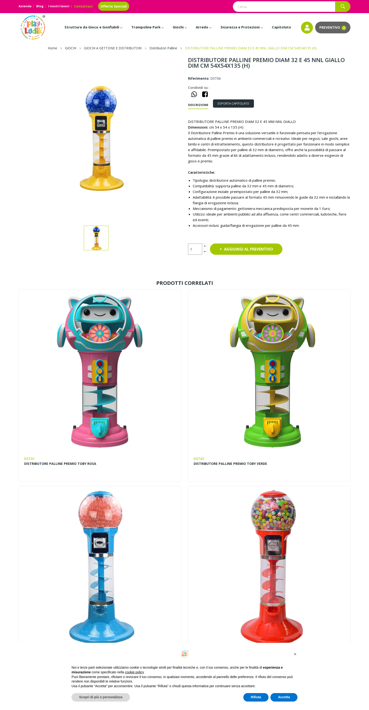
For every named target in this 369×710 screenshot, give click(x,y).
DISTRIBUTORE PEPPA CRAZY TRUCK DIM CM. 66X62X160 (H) (223, 502)
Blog (40, 6)
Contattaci (83, 6)
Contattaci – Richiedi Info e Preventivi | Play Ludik (169, 572)
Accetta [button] (284, 697)
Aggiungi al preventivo (251, 249)
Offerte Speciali (113, 6)
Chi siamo (139, 564)
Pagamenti (309, 572)
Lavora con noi (144, 588)
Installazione (310, 588)
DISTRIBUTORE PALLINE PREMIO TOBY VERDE (140, 381)
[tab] (235, 103)
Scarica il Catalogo (315, 596)
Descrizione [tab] (198, 105)
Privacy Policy (226, 588)
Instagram (33, 641)
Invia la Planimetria (316, 580)
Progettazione (312, 564)
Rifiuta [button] (256, 697)
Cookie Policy (226, 596)
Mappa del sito (228, 564)
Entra (220, 572)
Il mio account (227, 580)
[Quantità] (195, 249)
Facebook (23, 641)
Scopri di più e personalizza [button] (100, 697)
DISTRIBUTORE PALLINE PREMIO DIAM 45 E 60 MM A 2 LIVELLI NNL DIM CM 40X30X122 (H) (140, 504)
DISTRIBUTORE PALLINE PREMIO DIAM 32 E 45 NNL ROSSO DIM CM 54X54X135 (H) (310, 383)
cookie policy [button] (134, 672)
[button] (295, 654)
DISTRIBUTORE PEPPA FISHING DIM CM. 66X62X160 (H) (310, 502)
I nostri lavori (58, 6)
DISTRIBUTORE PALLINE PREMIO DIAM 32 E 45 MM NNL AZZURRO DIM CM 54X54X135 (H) (225, 383)
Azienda (25, 6)
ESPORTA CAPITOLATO (236, 103)
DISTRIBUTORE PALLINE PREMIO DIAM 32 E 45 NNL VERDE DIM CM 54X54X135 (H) (55, 504)
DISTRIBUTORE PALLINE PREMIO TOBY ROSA (55, 381)
